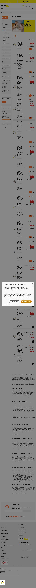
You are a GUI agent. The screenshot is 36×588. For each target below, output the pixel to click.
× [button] (32, 283)
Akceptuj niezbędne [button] (14, 301)
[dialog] (18, 294)
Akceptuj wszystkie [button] (26, 301)
